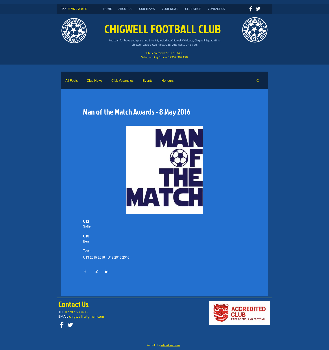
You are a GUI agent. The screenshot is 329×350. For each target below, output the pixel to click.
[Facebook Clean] (250, 8)
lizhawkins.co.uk (170, 345)
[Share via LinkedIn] (107, 271)
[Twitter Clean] (258, 8)
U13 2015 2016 (94, 257)
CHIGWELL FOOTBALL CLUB (163, 28)
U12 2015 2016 (118, 257)
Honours (167, 80)
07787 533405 (77, 9)
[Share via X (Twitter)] (96, 271)
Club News (95, 80)
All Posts (71, 80)
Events (147, 80)
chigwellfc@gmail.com (86, 316)
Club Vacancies (122, 80)
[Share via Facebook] (85, 271)
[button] (258, 80)
